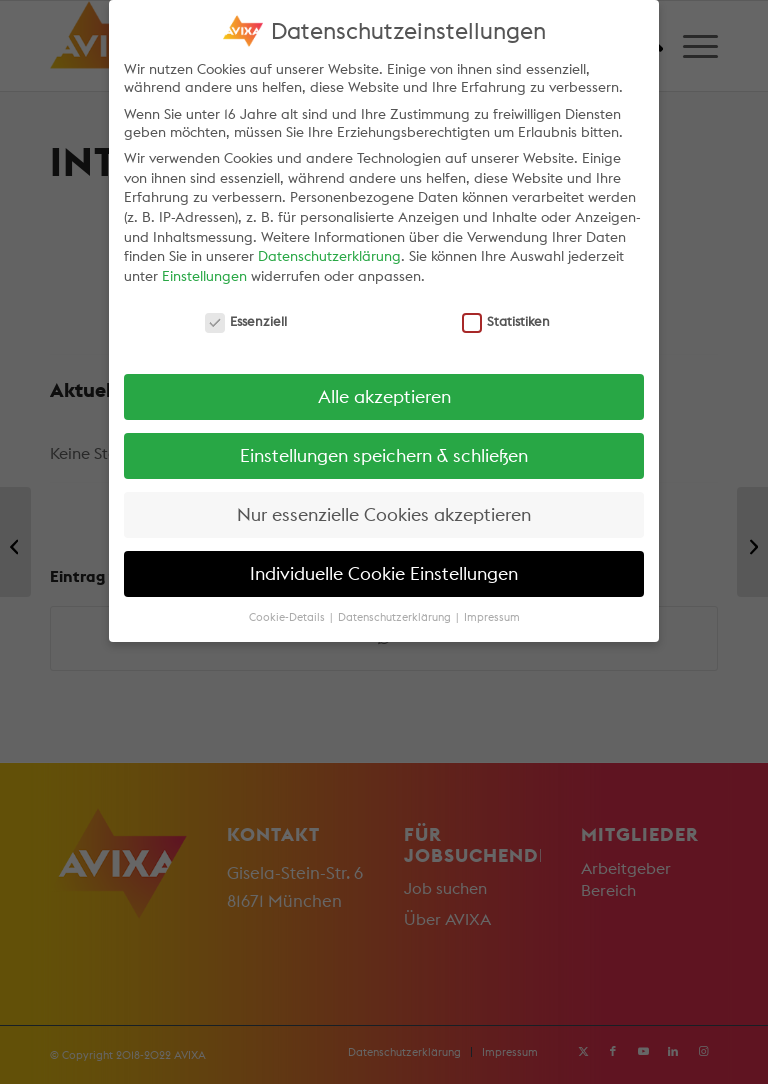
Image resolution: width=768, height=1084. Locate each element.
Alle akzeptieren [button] (384, 396)
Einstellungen (204, 276)
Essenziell (246, 321)
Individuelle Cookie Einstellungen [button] (384, 573)
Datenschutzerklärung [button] (396, 617)
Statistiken (506, 321)
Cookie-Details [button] (288, 617)
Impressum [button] (492, 617)
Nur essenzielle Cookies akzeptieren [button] (384, 514)
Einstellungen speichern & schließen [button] (384, 455)
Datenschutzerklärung (329, 256)
